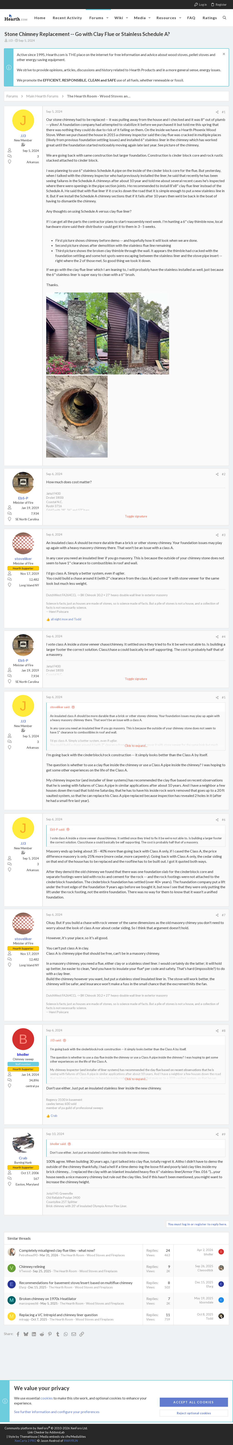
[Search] (224, 17)
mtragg (24, 1319)
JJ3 (10, 40)
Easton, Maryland (28, 1184)
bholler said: (59, 1144)
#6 (223, 820)
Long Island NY (30, 585)
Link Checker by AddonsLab (46, 1432)
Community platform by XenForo (46, 1428)
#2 (223, 474)
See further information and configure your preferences (56, 1412)
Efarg (23, 1287)
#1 (223, 112)
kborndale (206, 1302)
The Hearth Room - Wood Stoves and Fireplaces (93, 1255)
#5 (223, 697)
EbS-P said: (58, 829)
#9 (223, 1134)
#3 (223, 535)
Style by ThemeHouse (23, 1436)
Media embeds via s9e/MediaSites (63, 1436)
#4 (223, 637)
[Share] (216, 112)
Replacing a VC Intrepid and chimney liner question (59, 1315)
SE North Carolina (28, 519)
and (66, 619)
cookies (47, 1398)
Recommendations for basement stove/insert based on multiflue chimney (76, 1282)
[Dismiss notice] (223, 54)
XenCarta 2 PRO (25, 1440)
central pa (33, 1086)
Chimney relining (33, 1266)
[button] (107, 17)
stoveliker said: (61, 707)
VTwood (25, 1271)
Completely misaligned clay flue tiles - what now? (58, 1250)
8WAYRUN (71, 1440)
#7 (223, 915)
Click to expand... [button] (136, 746)
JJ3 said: (56, 1040)
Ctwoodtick (205, 1270)
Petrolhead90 (29, 1255)
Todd (209, 1318)
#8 (223, 1031)
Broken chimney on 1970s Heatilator (48, 1298)
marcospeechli (29, 1303)
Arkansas (33, 162)
